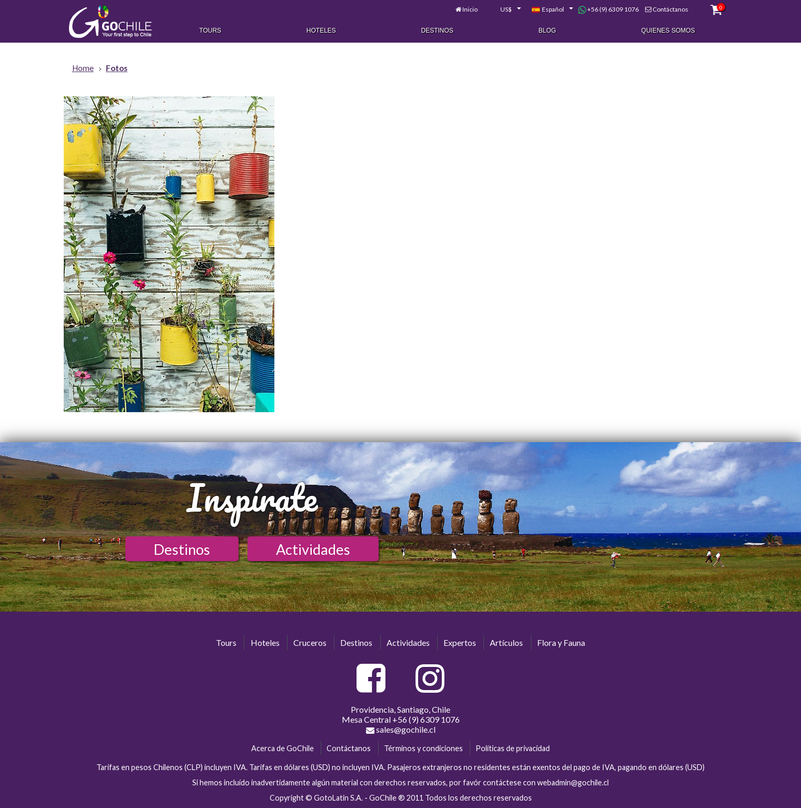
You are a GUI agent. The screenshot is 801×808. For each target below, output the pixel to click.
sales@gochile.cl (401, 729)
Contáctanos (670, 9)
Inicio (470, 9)
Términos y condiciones (423, 748)
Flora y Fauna (561, 642)
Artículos (506, 642)
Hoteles (321, 30)
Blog (547, 30)
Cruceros (310, 642)
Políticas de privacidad (513, 748)
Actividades (313, 549)
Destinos (437, 30)
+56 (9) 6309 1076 (608, 9)
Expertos (459, 642)
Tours (210, 30)
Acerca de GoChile (282, 748)
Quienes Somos (668, 30)
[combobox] (504, 9)
